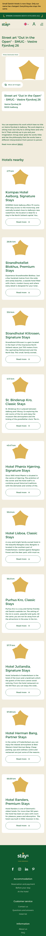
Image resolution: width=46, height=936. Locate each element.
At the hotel (23, 891)
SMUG (20, 144)
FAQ (23, 932)
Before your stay (23, 888)
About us (23, 929)
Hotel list (23, 914)
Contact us (23, 906)
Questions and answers (23, 910)
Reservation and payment (23, 884)
